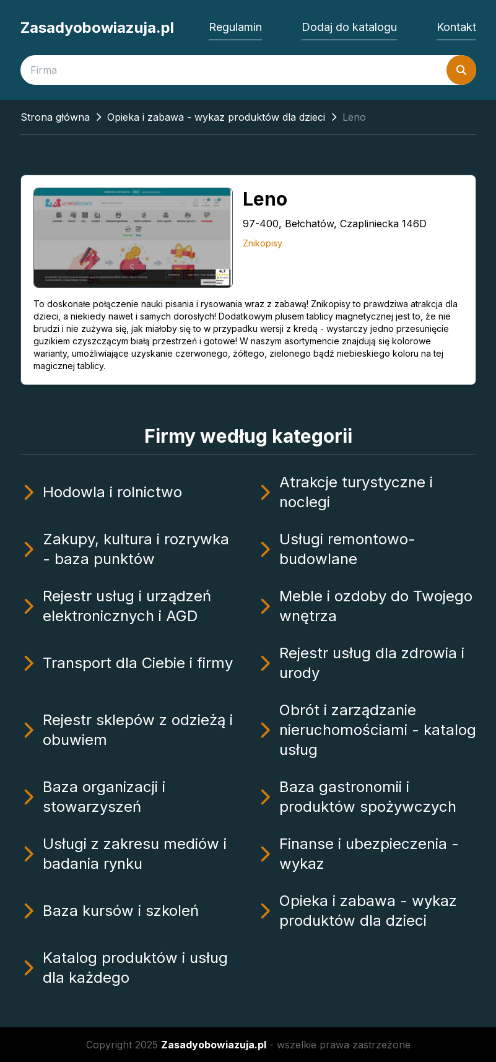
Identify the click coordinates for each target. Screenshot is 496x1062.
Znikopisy (262, 243)
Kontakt (456, 26)
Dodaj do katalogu (349, 26)
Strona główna (55, 117)
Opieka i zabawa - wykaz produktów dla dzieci (216, 117)
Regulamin (235, 26)
